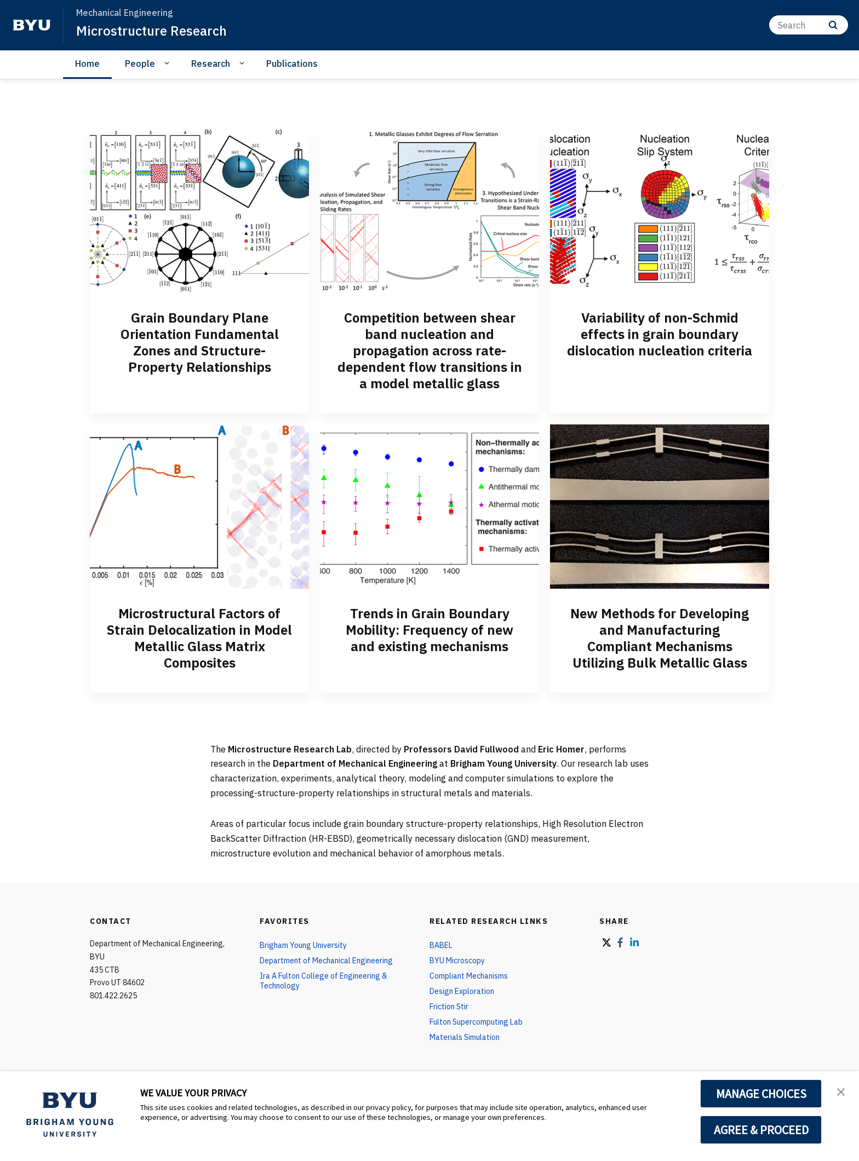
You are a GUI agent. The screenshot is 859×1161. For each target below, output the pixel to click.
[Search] (808, 25)
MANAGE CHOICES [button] (761, 1093)
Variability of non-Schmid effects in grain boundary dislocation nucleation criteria (659, 334)
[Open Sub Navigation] (168, 63)
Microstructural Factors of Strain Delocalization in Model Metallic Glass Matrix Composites (199, 638)
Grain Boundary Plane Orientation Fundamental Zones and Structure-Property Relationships (200, 342)
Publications (292, 63)
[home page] (32, 25)
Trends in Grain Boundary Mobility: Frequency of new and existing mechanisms (429, 630)
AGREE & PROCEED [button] (761, 1129)
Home (87, 63)
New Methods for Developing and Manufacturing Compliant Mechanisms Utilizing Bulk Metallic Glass (659, 638)
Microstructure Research (151, 30)
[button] (841, 1090)
